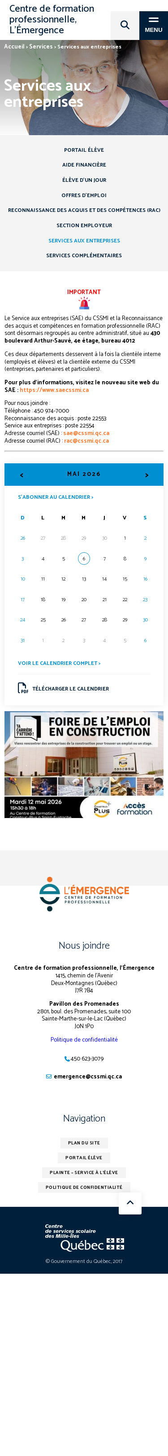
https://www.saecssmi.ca (54, 390)
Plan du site (84, 1143)
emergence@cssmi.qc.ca (88, 1077)
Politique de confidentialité (84, 1040)
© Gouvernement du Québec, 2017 (84, 1261)
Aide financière (84, 165)
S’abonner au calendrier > (55, 497)
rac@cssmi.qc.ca (86, 441)
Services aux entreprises (84, 241)
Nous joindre (84, 946)
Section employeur (84, 225)
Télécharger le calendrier (63, 688)
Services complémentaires (84, 255)
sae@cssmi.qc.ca (86, 433)
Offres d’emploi (84, 195)
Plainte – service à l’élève (84, 1172)
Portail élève (84, 150)
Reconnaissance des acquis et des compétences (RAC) (84, 210)
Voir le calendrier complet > (59, 663)
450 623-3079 (87, 1059)
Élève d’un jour (84, 180)
